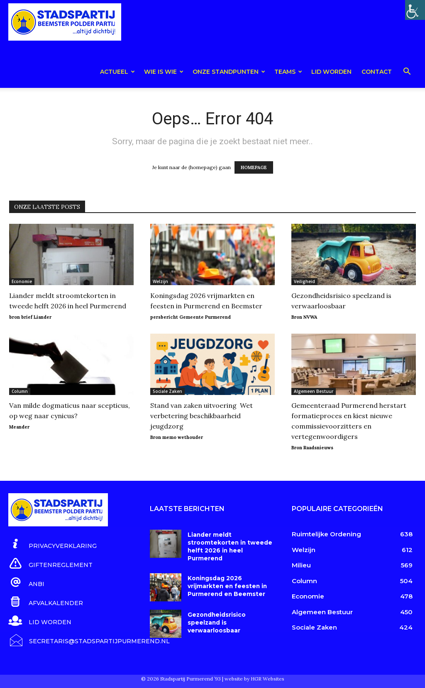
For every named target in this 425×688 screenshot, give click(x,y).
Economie (22, 281)
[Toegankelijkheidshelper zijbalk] (415, 10)
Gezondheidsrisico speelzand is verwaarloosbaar (216, 615)
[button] (407, 72)
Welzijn (160, 281)
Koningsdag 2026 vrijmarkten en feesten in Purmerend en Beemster (225, 578)
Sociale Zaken (167, 391)
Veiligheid (304, 281)
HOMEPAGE (254, 167)
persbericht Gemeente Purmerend (190, 317)
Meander (19, 427)
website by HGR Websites (254, 677)
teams (288, 71)
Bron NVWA (304, 317)
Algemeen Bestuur (313, 391)
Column (20, 391)
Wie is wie (163, 71)
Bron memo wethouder (176, 437)
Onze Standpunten (229, 71)
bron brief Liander (30, 317)
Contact (376, 71)
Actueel (117, 71)
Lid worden (331, 71)
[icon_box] (52, 544)
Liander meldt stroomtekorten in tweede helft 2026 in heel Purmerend (231, 542)
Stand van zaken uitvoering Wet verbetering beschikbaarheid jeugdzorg (201, 415)
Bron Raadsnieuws (312, 448)
